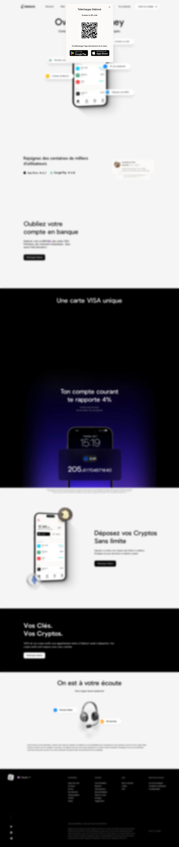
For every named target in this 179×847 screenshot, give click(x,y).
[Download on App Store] (100, 53)
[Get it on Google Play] (79, 53)
